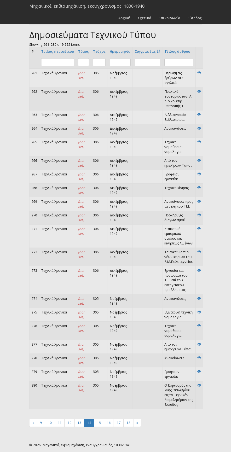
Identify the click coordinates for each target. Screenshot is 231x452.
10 (50, 422)
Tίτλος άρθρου (177, 51)
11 (60, 422)
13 (79, 422)
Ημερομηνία (120, 51)
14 (89, 422)
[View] (199, 73)
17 (119, 422)
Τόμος (83, 51)
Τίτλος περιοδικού (57, 51)
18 (128, 422)
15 (99, 422)
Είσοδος (195, 18)
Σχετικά (144, 18)
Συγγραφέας (145, 51)
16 (109, 422)
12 (69, 422)
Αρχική (124, 18)
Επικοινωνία (169, 18)
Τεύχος (99, 51)
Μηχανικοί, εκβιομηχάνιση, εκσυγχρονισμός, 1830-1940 (86, 6)
